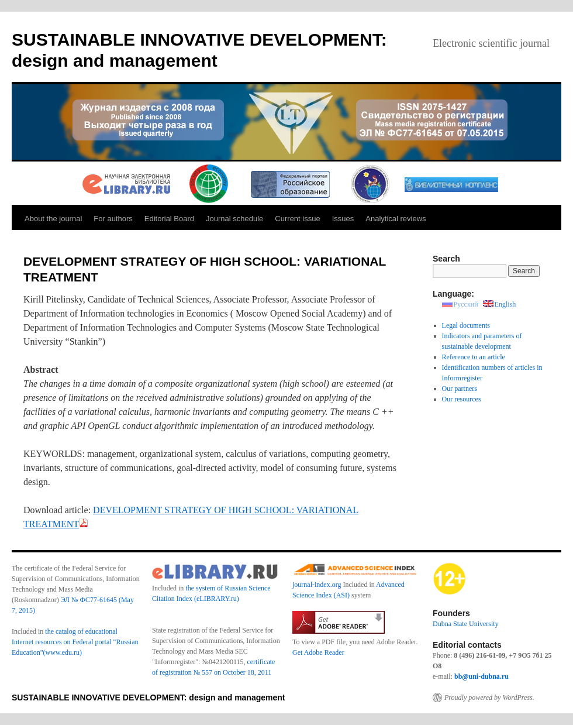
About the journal (53, 218)
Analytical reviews (395, 218)
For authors (113, 218)
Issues (343, 218)
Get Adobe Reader (318, 652)
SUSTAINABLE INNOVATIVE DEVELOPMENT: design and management (148, 697)
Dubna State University (466, 624)
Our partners (459, 388)
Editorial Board (169, 218)
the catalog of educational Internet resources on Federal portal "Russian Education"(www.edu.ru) (75, 642)
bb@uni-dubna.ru (481, 676)
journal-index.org (316, 584)
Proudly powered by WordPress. (489, 697)
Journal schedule (234, 218)
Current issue (297, 218)
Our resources (461, 399)
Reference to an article (473, 357)
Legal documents (466, 325)
